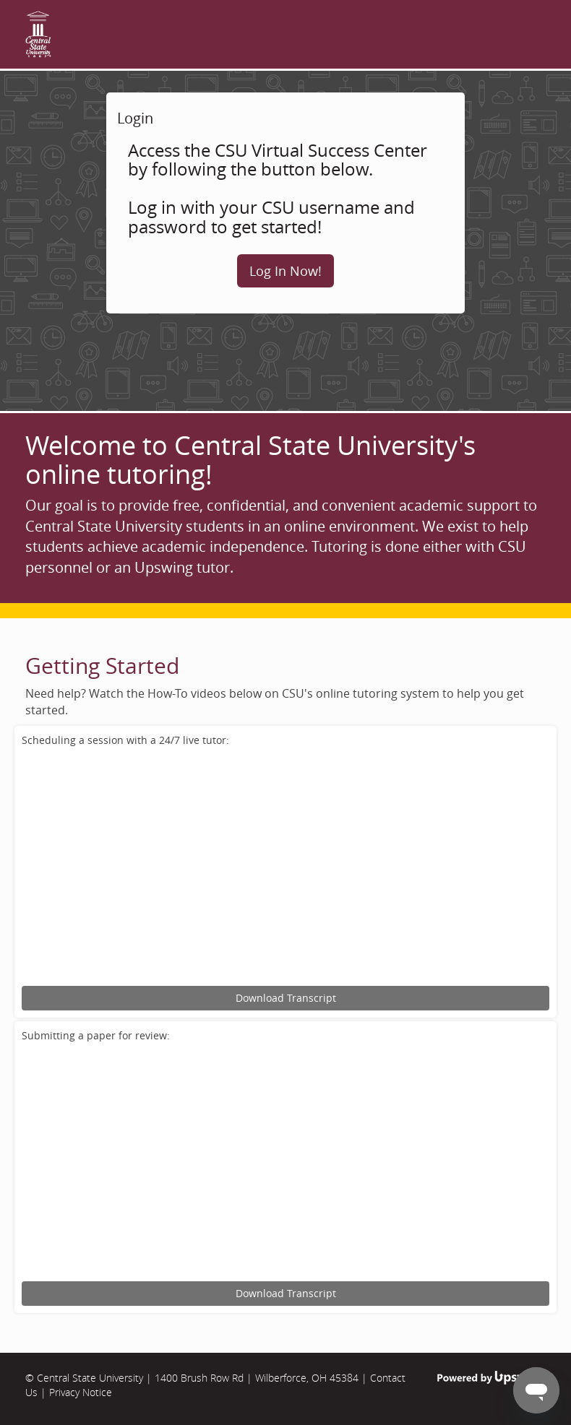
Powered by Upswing (491, 1378)
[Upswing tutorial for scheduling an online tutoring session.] (285, 868)
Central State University (90, 1378)
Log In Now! (285, 271)
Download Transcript (286, 998)
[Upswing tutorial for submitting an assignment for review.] (285, 1164)
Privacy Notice (80, 1392)
